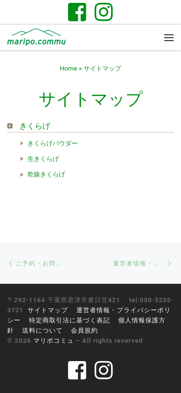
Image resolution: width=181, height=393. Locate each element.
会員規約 (84, 330)
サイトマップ (48, 310)
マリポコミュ (53, 340)
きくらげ (34, 126)
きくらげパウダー (53, 143)
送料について (42, 330)
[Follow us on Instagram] (104, 11)
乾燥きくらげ (46, 174)
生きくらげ (43, 158)
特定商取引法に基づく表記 (69, 320)
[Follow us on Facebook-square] (77, 11)
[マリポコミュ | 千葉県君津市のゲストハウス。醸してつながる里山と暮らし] (36, 36)
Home (68, 68)
